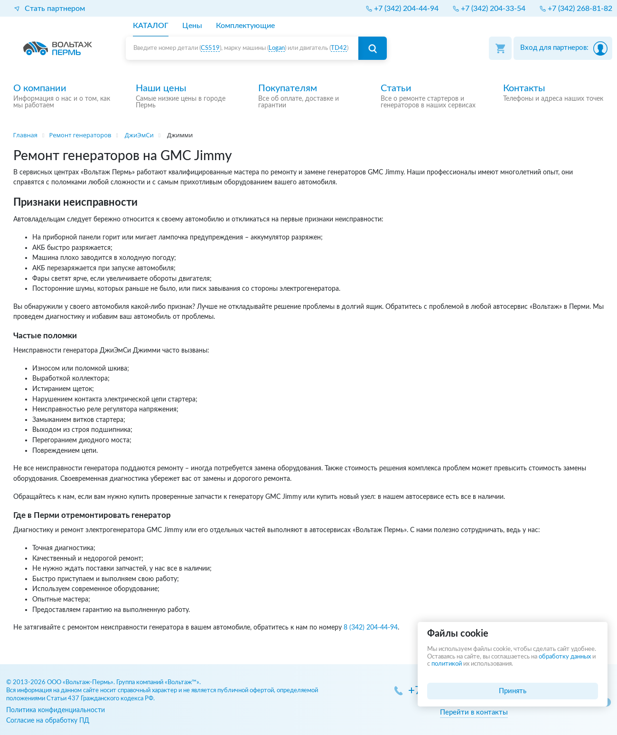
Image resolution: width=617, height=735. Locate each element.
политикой (446, 664)
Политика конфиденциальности (55, 710)
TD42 (339, 48)
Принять (512, 691)
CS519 (210, 48)
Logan (277, 48)
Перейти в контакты (474, 712)
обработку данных (565, 657)
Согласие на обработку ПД (47, 720)
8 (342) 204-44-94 (371, 627)
